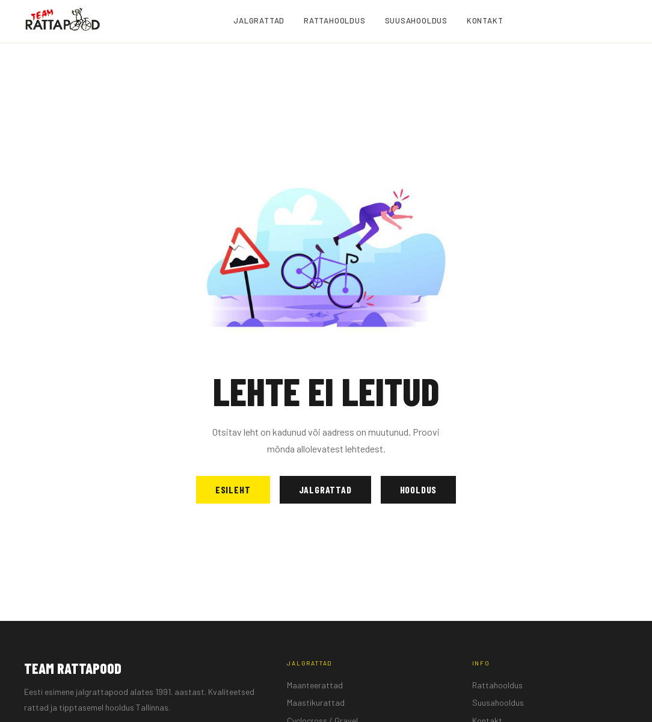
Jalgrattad (325, 489)
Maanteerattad (315, 685)
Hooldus (418, 489)
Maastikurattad (316, 702)
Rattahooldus (497, 685)
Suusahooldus (498, 702)
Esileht (233, 489)
